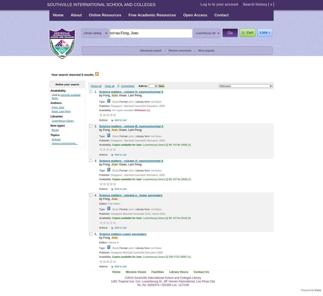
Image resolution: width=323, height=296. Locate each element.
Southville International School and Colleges (62, 44)
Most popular (206, 50)
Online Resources (105, 15)
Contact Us (201, 272)
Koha (318, 290)
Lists (264, 32)
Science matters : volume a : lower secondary (130, 195)
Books (55, 130)
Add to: (143, 85)
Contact (221, 15)
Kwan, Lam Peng (61, 111)
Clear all (109, 85)
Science (56, 139)
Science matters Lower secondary (122, 234)
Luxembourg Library (63, 120)
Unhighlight (127, 85)
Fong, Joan (58, 107)
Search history (255, 4)
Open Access (195, 15)
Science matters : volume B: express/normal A (131, 126)
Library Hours (178, 272)
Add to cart (121, 120)
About (76, 15)
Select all (96, 85)
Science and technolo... (65, 143)
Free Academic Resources (152, 15)
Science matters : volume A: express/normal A (131, 91)
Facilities (157, 272)
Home (58, 15)
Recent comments (179, 50)
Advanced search (151, 50)
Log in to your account (219, 4)
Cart (250, 32)
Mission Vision (136, 272)
